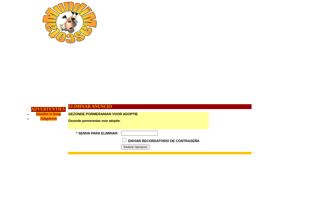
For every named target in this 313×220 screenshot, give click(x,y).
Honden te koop (48, 114)
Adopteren (48, 118)
